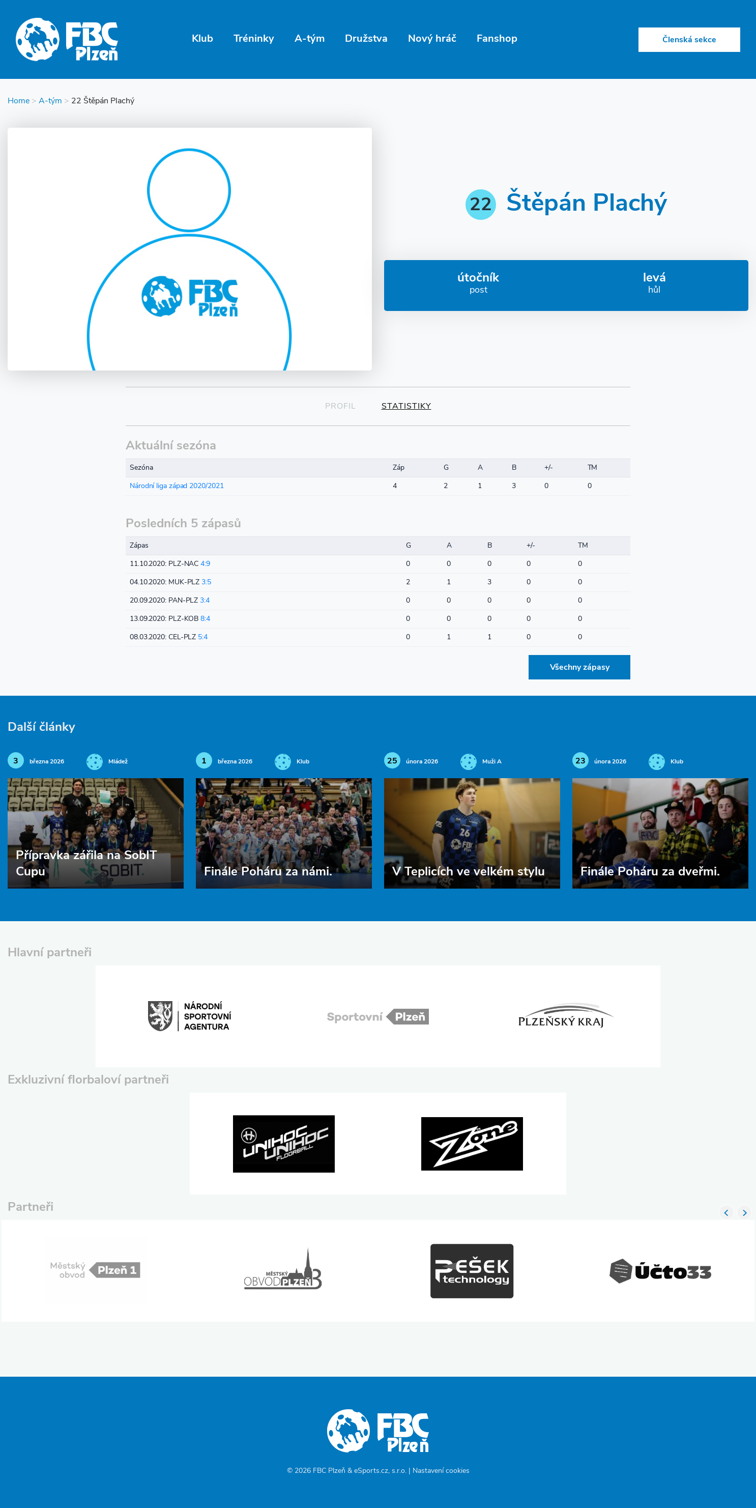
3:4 (205, 601)
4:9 (205, 564)
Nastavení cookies (441, 1471)
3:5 (206, 582)
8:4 (205, 619)
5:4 (203, 637)
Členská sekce (689, 40)
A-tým (310, 39)
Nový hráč (432, 39)
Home (19, 101)
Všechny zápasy (579, 668)
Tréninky (254, 39)
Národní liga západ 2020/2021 (176, 486)
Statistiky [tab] (406, 407)
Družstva (366, 39)
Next (744, 1212)
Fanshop (497, 39)
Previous (726, 1212)
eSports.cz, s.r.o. (380, 1471)
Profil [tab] (340, 407)
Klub (202, 39)
